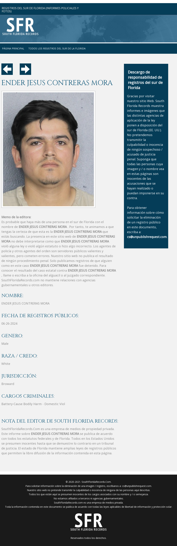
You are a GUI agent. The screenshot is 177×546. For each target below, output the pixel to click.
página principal (13, 48)
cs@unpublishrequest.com (136, 486)
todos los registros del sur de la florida (57, 48)
